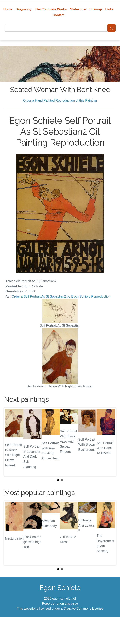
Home (7, 9)
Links (109, 9)
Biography (24, 9)
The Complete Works (51, 9)
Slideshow (78, 9)
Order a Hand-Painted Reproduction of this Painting (60, 100)
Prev (10, 442)
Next (110, 442)
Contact (59, 15)
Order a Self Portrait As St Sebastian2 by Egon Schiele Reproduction (61, 296)
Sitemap (95, 9)
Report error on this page (60, 603)
